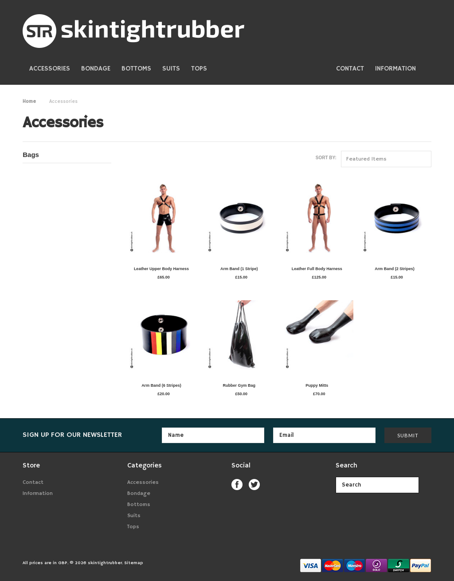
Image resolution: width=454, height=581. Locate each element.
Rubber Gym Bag (239, 385)
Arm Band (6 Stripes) (161, 385)
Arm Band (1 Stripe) (239, 269)
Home (29, 101)
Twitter (254, 484)
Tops (199, 68)
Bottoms (136, 68)
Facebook (237, 484)
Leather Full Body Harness (317, 269)
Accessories (49, 68)
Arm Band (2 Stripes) (395, 269)
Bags (31, 154)
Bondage (95, 68)
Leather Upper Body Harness (161, 269)
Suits (171, 68)
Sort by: (326, 157)
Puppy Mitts (316, 385)
